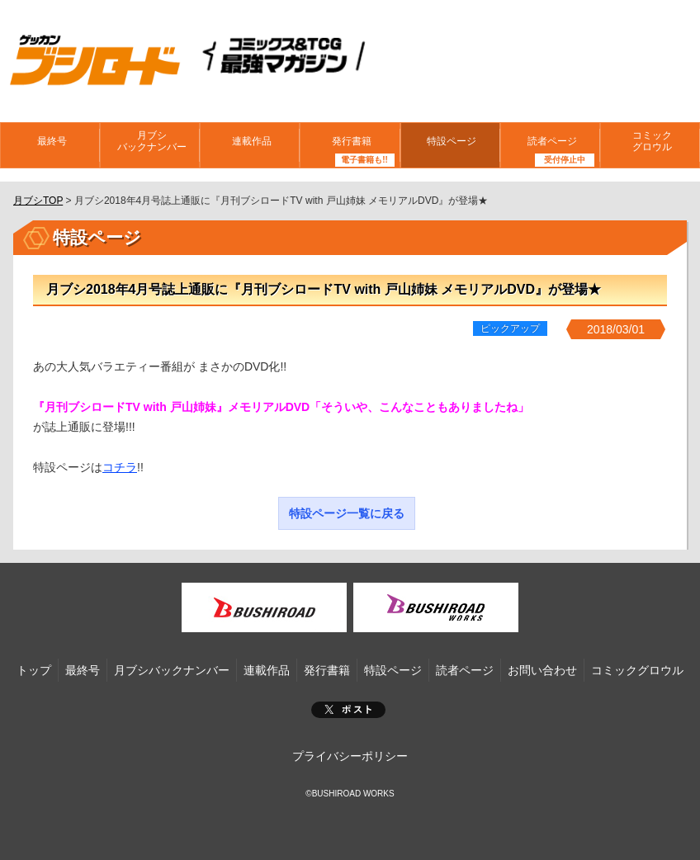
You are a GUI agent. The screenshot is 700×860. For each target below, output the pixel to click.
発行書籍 (350, 144)
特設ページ (450, 144)
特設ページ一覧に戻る (346, 513)
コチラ (119, 467)
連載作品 (250, 144)
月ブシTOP (38, 200)
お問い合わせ (542, 670)
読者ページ (550, 144)
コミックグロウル (649, 143)
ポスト (348, 710)
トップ (34, 670)
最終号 (50, 144)
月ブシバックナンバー (150, 143)
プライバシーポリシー (350, 756)
